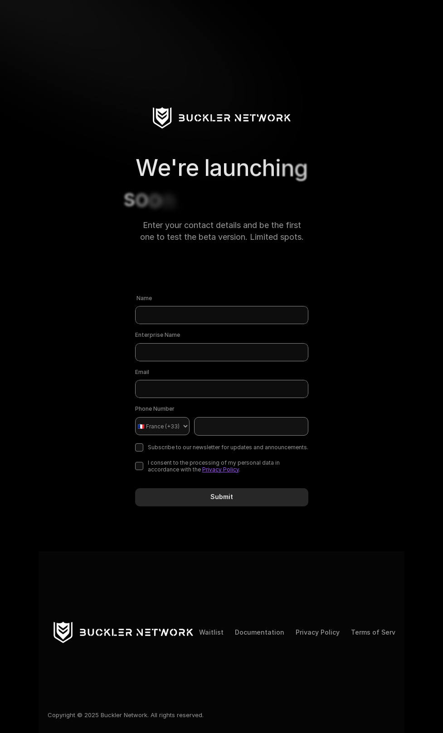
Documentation (259, 632)
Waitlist (211, 632)
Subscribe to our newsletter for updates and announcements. (221, 447)
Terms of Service (378, 632)
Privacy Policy (220, 469)
